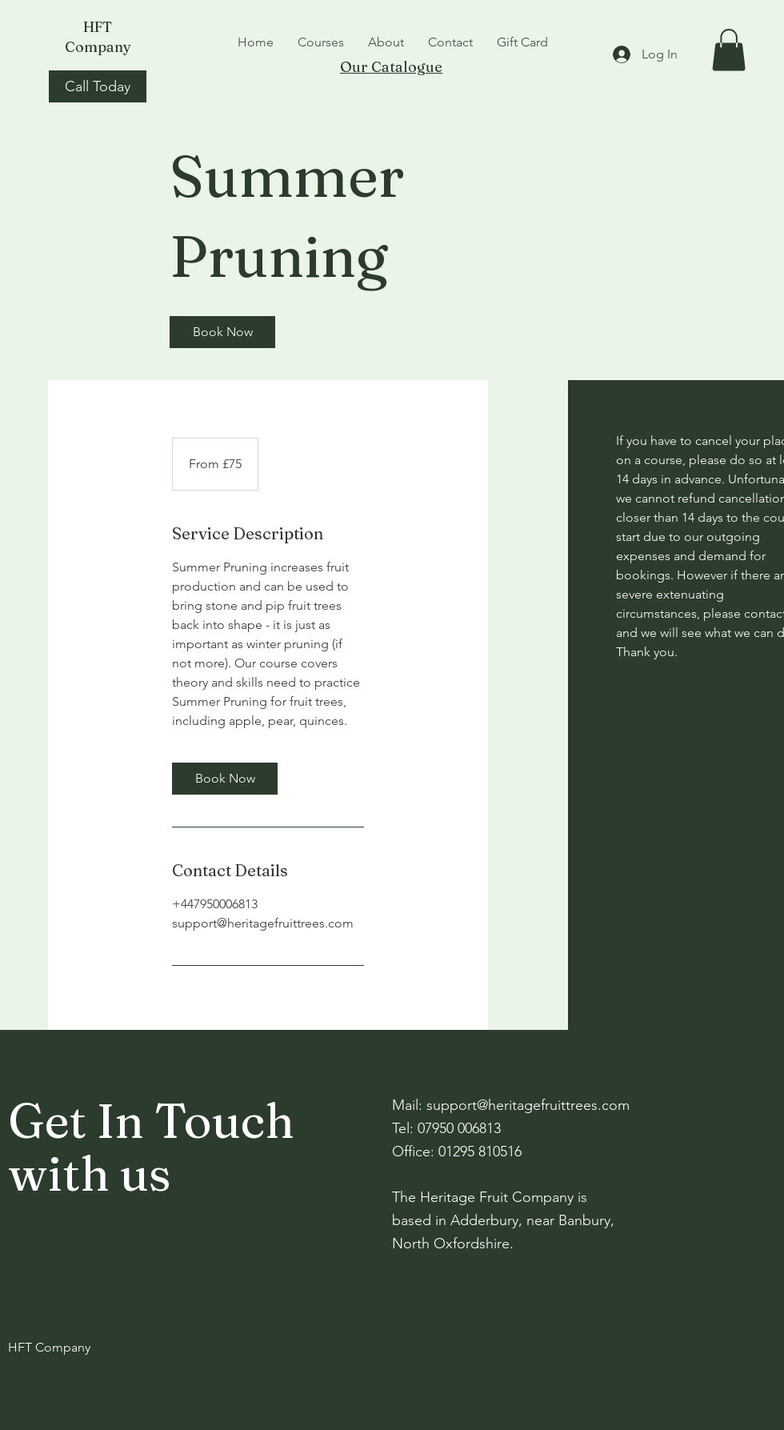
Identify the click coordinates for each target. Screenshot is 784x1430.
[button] (728, 50)
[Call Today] (97, 86)
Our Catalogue (391, 67)
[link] (222, 332)
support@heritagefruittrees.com (528, 1105)
